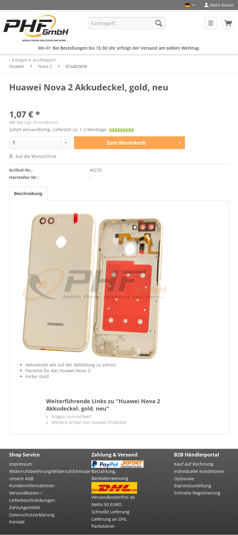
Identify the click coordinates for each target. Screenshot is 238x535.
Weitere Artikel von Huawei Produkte (86, 422)
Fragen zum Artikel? (69, 416)
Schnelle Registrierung (197, 493)
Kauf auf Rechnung (193, 464)
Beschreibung (28, 193)
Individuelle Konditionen (199, 471)
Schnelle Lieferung (110, 512)
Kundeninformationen (32, 485)
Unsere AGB (21, 478)
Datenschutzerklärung (32, 515)
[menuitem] (219, 5)
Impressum (20, 464)
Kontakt (17, 522)
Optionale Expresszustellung (192, 482)
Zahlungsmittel (24, 507)
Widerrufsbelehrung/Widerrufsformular (35, 471)
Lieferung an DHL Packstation (109, 522)
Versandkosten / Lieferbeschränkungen (32, 496)
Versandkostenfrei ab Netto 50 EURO (113, 500)
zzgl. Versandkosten (41, 122)
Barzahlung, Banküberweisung (109, 474)
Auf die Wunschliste (32, 156)
